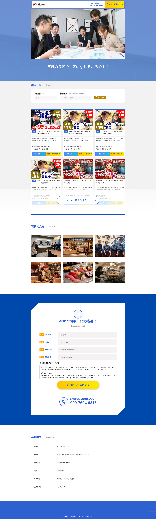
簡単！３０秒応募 (52, 154)
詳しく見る (38, 154)
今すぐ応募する (113, 4)
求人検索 (102, 97)
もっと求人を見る (77, 200)
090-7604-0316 (95, 5)
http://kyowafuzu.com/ (63, 487)
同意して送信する (78, 385)
